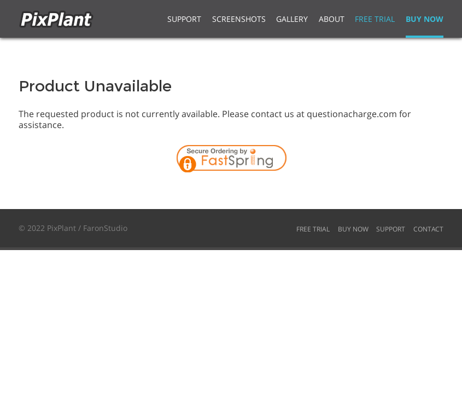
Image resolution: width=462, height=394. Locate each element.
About (331, 19)
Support (184, 19)
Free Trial (375, 19)
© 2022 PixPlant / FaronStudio (73, 228)
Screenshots (239, 19)
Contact (428, 229)
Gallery (292, 19)
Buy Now (424, 19)
